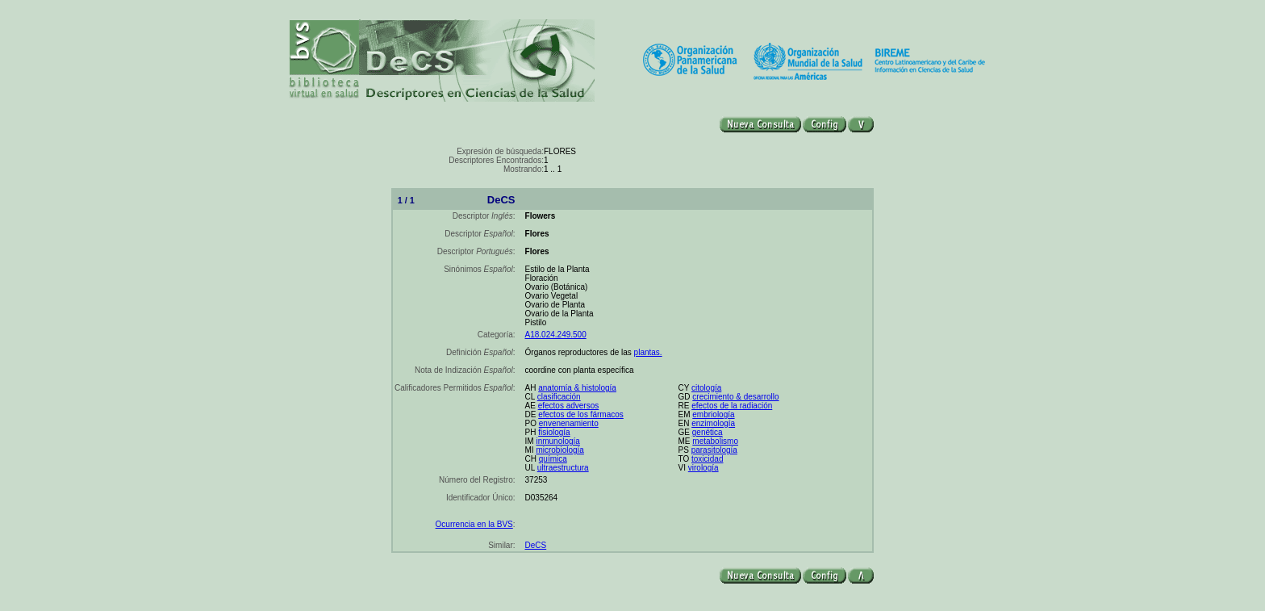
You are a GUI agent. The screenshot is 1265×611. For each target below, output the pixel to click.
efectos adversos (568, 405)
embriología (713, 414)
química (553, 458)
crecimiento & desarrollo (735, 396)
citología (706, 387)
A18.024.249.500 (556, 334)
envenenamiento (569, 423)
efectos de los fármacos (581, 414)
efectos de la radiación (731, 405)
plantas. (648, 352)
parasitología (714, 450)
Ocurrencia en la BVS (474, 524)
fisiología (554, 432)
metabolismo (715, 441)
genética (707, 432)
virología (703, 467)
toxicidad (707, 458)
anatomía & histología (577, 387)
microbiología (559, 450)
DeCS (536, 545)
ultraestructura (563, 467)
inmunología (557, 441)
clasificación (559, 396)
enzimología (713, 423)
